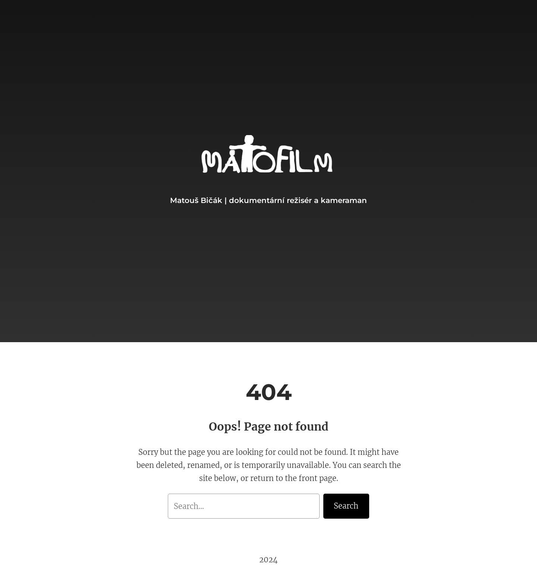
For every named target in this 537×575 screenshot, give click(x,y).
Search (346, 505)
